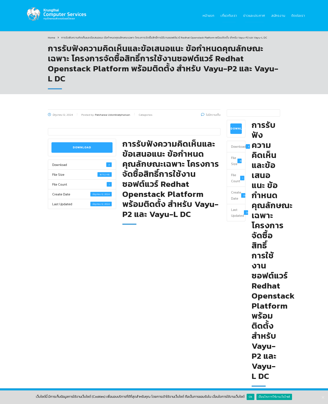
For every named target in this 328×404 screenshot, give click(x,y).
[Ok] (323, 397)
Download (82, 147)
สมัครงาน (278, 15)
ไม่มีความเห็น (210, 115)
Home (51, 38)
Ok (250, 396)
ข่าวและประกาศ (254, 15)
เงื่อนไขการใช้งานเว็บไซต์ (274, 396)
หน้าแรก (208, 15)
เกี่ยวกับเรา (229, 15)
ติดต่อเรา (298, 15)
